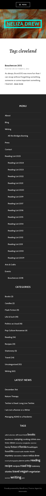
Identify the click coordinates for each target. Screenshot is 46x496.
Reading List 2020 (16, 190)
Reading (8, 337)
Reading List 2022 (16, 176)
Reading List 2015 (15, 217)
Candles (8, 303)
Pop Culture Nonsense (14, 330)
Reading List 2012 (15, 237)
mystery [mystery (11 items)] (9, 455)
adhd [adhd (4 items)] (7, 435)
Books (7, 296)
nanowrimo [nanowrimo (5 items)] (18, 456)
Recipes (8, 344)
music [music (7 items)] (32, 451)
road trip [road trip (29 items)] (25, 465)
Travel (7, 357)
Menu (24, 5)
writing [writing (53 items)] (16, 477)
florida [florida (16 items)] (23, 446)
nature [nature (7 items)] (25, 455)
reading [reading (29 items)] (35, 460)
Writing (8, 129)
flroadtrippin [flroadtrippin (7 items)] (32, 447)
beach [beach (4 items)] (21, 435)
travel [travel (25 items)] (16, 471)
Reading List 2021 (15, 183)
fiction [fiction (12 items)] (14, 447)
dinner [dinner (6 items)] (12, 443)
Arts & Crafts (10, 264)
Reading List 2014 (15, 224)
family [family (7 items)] (7, 447)
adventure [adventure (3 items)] (12, 435)
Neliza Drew (23, 24)
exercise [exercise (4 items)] (33, 443)
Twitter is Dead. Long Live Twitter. (20, 403)
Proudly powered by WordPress (15, 488)
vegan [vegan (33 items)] (24, 471)
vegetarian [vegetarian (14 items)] (34, 471)
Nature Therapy (11, 396)
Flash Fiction (10, 310)
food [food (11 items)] (7, 451)
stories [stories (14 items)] (8, 471)
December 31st (11, 389)
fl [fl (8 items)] (18, 447)
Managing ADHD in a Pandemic (18, 417)
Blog (7, 122)
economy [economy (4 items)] (19, 443)
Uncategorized (11, 364)
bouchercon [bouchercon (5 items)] (9, 439)
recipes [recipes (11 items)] (16, 466)
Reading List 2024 (16, 163)
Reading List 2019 (15, 197)
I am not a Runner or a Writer (17, 410)
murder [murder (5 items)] (26, 452)
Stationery (9, 351)
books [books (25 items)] (31, 434)
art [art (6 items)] (17, 435)
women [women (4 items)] (7, 478)
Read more (18, 84)
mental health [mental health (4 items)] (19, 452)
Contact (8, 149)
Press (7, 142)
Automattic (23, 491)
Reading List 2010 (16, 251)
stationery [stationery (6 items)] (36, 466)
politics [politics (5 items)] (27, 461)
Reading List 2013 (15, 231)
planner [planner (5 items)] (21, 461)
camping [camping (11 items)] (18, 439)
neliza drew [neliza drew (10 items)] (33, 455)
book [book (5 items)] (25, 435)
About (7, 115)
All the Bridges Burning (18, 136)
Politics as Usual (12, 324)
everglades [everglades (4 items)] (26, 443)
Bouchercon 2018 (15, 278)
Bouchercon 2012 (13, 65)
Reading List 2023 (16, 170)
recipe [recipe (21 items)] (8, 465)
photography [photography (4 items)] (13, 461)
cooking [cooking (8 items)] (26, 439)
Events (8, 271)
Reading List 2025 (13, 156)
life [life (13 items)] (12, 451)
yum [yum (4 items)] (23, 478)
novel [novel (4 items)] (7, 461)
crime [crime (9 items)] (33, 439)
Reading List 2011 (15, 244)
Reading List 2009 (16, 258)
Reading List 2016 (15, 210)
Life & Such (10, 317)
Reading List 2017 (15, 203)
